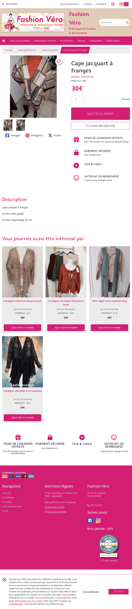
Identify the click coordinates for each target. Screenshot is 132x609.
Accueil (9, 50)
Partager (13, 135)
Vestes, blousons (49, 50)
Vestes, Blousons (82, 76)
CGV (5, 510)
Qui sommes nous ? (12, 506)
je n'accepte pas (91, 591)
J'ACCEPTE (118, 591)
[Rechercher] (127, 22)
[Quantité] (77, 99)
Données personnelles (56, 511)
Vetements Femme (27, 50)
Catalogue (8, 497)
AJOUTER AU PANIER (100, 114)
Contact (88, 4)
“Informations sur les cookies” (28, 600)
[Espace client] (113, 4)
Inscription (101, 4)
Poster (54, 135)
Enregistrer (34, 135)
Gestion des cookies (54, 507)
